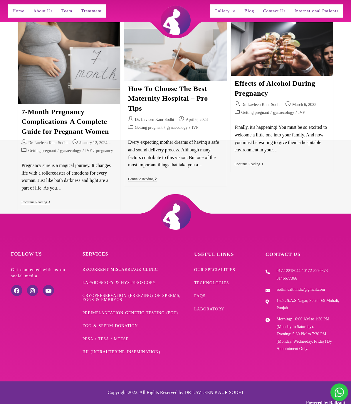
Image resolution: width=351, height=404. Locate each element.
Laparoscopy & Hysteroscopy (119, 277)
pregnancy (104, 148)
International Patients (314, 9)
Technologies (211, 277)
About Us (44, 9)
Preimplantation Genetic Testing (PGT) (130, 304)
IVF (88, 148)
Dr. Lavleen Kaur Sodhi (48, 140)
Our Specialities (214, 266)
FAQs (200, 289)
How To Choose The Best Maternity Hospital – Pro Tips (168, 95)
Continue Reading (35, 199)
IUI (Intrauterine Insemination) (121, 339)
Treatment (94, 9)
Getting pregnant (42, 148)
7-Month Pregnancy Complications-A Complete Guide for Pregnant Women (65, 118)
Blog (244, 9)
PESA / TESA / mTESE (105, 327)
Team (68, 9)
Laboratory (209, 300)
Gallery (220, 9)
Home (19, 9)
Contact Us (270, 9)
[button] (219, 9)
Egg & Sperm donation (110, 316)
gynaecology (70, 148)
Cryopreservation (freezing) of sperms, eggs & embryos (132, 291)
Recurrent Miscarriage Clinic (120, 266)
